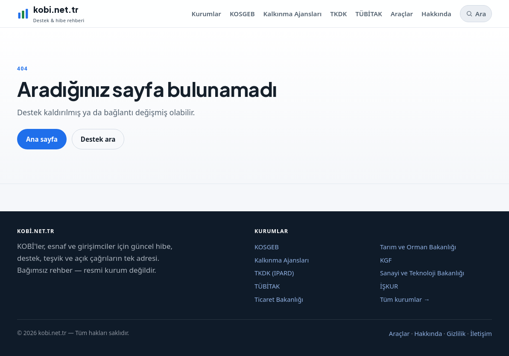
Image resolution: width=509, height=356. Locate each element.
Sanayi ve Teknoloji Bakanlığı (422, 272)
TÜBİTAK (368, 13)
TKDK (338, 13)
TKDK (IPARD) (274, 272)
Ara (476, 13)
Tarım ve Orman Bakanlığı (418, 246)
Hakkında (436, 13)
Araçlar (402, 13)
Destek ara (98, 139)
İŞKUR (389, 286)
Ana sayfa (42, 139)
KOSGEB (242, 13)
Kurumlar (206, 13)
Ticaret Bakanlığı (278, 299)
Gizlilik (456, 333)
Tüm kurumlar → (405, 299)
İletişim (481, 333)
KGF (386, 260)
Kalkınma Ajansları (292, 13)
